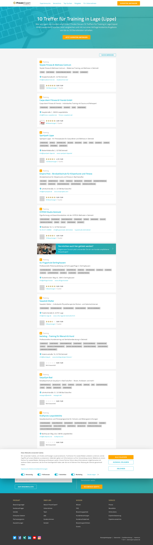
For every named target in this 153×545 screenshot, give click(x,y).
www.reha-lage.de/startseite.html (64, 316)
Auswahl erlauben (121, 529)
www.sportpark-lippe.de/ (64, 153)
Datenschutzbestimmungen (38, 535)
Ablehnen (121, 535)
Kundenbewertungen (74, 516)
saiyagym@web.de (45, 395)
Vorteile (15, 512)
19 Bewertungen (51, 238)
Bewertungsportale (74, 512)
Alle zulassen (121, 524)
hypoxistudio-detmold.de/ (83, 230)
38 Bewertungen (51, 123)
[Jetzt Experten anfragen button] (76, 37)
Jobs (41, 516)
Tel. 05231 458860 (46, 230)
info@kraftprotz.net (46, 437)
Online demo (101, 512)
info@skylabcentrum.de (47, 80)
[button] (45, 3)
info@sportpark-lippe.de (47, 153)
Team (41, 512)
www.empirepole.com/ (61, 191)
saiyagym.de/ (58, 395)
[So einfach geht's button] (91, 487)
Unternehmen (44, 508)
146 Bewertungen (51, 88)
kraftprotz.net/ (58, 437)
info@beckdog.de (45, 357)
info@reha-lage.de (45, 316)
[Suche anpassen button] (107, 55)
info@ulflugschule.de (46, 280)
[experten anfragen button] (128, 3)
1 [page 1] (111, 452)
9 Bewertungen (50, 324)
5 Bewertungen (50, 289)
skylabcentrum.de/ (62, 80)
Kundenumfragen (18, 508)
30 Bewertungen (51, 200)
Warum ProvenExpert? (47, 505)
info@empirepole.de (46, 191)
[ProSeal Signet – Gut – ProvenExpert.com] (132, 508)
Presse (99, 505)
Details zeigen (91, 541)
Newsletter (100, 508)
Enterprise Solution (19, 516)
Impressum (24, 535)
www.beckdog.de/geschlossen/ (62, 357)
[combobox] (43, 473)
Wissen (70, 505)
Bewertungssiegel (18, 505)
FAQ (69, 508)
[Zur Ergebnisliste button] (26, 487)
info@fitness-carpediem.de (48, 115)
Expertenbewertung (103, 516)
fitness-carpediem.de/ (66, 115)
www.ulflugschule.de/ (61, 280)
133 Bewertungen (51, 161)
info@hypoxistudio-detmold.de (63, 230)
